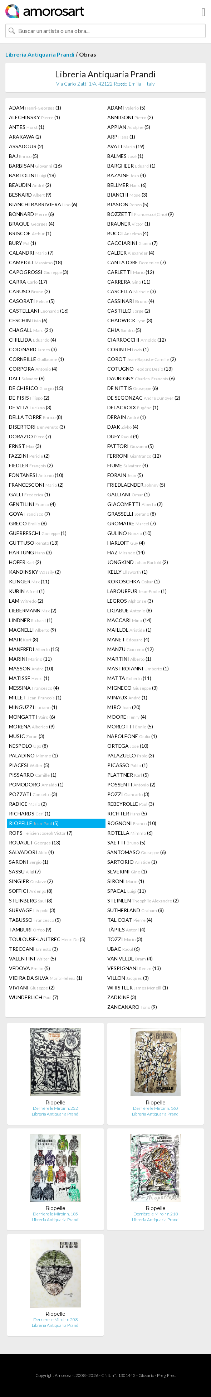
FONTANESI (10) (36, 475)
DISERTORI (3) (37, 427)
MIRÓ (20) (124, 707)
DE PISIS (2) (29, 398)
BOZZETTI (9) (140, 214)
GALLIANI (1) (128, 494)
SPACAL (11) (126, 891)
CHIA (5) (124, 330)
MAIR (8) (23, 639)
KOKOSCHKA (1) (133, 581)
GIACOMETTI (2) (135, 504)
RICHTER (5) (127, 813)
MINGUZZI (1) (33, 707)
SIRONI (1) (125, 881)
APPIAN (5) (128, 127)
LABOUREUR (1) (137, 591)
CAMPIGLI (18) (35, 262)
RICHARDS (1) (29, 813)
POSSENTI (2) (131, 784)
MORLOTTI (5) (130, 726)
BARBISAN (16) (35, 166)
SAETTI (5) (126, 842)
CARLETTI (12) (130, 272)
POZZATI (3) (33, 794)
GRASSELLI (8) (131, 514)
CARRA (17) (28, 282)
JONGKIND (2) (137, 562)
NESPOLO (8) (28, 746)
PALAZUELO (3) (130, 755)
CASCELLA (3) (131, 291)
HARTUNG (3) (30, 552)
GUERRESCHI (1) (38, 533)
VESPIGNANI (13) (134, 968)
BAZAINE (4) (126, 175)
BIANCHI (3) (127, 195)
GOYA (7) (29, 514)
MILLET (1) (35, 697)
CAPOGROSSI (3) (38, 272)
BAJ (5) (23, 156)
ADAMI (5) (126, 108)
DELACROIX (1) (132, 407)
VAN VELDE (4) (130, 958)
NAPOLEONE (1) (132, 736)
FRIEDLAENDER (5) (136, 485)
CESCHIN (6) (28, 320)
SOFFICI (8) (31, 891)
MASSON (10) (31, 668)
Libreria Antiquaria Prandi (39, 54)
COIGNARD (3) (33, 349)
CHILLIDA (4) (32, 340)
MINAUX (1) (127, 697)
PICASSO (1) (127, 765)
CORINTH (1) (128, 349)
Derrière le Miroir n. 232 (55, 1108)
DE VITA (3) (30, 407)
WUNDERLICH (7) (33, 997)
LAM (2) (26, 601)
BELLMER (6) (127, 185)
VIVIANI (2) (32, 987)
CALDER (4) (130, 253)
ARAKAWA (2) (25, 137)
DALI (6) (27, 378)
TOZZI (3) (124, 939)
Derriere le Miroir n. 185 (55, 1214)
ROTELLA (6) (130, 833)
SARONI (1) (28, 862)
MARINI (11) (30, 659)
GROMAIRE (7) (131, 523)
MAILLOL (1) (129, 630)
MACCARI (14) (129, 620)
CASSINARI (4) (130, 301)
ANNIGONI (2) (130, 117)
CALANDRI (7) (31, 253)
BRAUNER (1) (128, 224)
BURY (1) (22, 243)
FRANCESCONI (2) (36, 485)
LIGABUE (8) (129, 610)
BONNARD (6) (31, 214)
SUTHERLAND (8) (135, 910)
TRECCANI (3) (33, 949)
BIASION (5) (127, 204)
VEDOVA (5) (29, 968)
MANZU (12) (130, 649)
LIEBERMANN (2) (33, 610)
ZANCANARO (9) (132, 1007)
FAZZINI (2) (29, 456)
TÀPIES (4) (126, 929)
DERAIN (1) (126, 417)
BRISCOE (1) (30, 233)
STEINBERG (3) (31, 900)
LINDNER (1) (31, 620)
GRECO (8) (28, 523)
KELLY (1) (127, 572)
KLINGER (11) (29, 581)
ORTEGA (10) (127, 746)
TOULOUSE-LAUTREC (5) (47, 939)
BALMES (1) (125, 156)
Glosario (146, 1375)
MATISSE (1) (29, 678)
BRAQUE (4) (31, 224)
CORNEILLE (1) (36, 359)
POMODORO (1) (36, 784)
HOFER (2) (25, 562)
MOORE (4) (126, 717)
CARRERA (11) (129, 282)
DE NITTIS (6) (132, 388)
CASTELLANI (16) (39, 311)
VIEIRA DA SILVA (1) (45, 978)
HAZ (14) (126, 552)
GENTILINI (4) (32, 504)
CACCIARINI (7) (132, 243)
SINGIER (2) (31, 881)
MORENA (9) (32, 726)
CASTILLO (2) (128, 311)
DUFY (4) (123, 436)
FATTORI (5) (130, 446)
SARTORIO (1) (132, 862)
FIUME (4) (127, 465)
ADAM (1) (35, 108)
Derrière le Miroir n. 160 (155, 1108)
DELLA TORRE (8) (35, 417)
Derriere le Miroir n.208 (55, 1319)
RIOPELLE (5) (34, 823)
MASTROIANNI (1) (138, 668)
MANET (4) (128, 639)
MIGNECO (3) (132, 688)
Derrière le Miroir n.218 (155, 1214)
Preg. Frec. (166, 1375)
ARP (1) (121, 137)
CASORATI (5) (32, 301)
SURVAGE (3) (32, 910)
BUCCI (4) (127, 233)
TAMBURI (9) (30, 929)
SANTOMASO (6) (136, 852)
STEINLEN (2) (143, 900)
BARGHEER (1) (131, 166)
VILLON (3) (128, 978)
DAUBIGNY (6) (141, 378)
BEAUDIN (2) (30, 185)
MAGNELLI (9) (32, 630)
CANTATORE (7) (136, 262)
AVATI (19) (125, 146)
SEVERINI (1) (127, 871)
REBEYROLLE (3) (130, 804)
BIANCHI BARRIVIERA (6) (43, 204)
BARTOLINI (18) (32, 175)
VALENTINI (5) (32, 958)
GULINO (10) (129, 533)
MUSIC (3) (26, 736)
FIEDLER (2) (31, 465)
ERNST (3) (25, 446)
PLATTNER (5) (128, 775)
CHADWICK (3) (129, 320)
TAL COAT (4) (129, 920)
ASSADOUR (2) (26, 146)
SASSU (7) (25, 871)
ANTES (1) (26, 127)
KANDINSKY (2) (35, 572)
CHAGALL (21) (31, 330)
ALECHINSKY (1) (34, 117)
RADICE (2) (28, 804)
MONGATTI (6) (32, 717)
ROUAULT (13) (34, 842)
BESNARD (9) (30, 195)
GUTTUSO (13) (34, 543)
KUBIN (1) (27, 591)
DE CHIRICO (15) (36, 388)
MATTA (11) (129, 678)
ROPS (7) (41, 833)
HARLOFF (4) (126, 543)
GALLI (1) (29, 494)
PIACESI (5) (29, 765)
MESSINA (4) (34, 688)
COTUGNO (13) (140, 369)
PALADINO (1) (33, 755)
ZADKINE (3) (121, 997)
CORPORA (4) (33, 369)
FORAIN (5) (125, 475)
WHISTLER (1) (137, 987)
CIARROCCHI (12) (136, 340)
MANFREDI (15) (34, 649)
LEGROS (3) (130, 601)
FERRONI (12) (134, 456)
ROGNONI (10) (131, 823)
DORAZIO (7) (30, 436)
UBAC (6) (123, 949)
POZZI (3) (128, 794)
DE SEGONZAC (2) (143, 398)
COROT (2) (141, 359)
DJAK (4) (122, 427)
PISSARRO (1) (33, 775)
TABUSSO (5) (35, 920)
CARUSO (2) (29, 291)
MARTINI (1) (129, 659)
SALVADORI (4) (31, 852)
